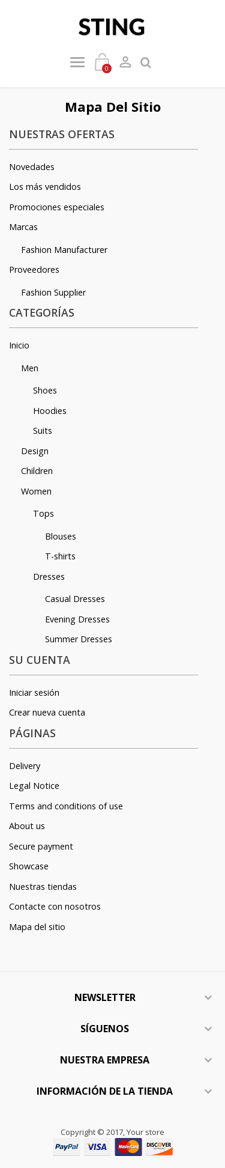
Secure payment (41, 846)
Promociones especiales (56, 207)
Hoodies (50, 410)
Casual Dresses (75, 598)
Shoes (45, 390)
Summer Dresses (78, 639)
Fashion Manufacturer (64, 249)
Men (29, 368)
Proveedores (34, 269)
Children (37, 470)
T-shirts (60, 556)
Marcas (23, 227)
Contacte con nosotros (55, 906)
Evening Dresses (77, 619)
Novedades (32, 166)
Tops (43, 513)
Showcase (29, 866)
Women (36, 491)
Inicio (19, 345)
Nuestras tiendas (43, 886)
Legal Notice (34, 785)
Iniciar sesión (34, 692)
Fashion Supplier (53, 292)
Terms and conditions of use (66, 806)
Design (35, 451)
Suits (42, 430)
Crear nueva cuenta (47, 712)
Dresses (49, 576)
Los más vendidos (45, 186)
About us (27, 826)
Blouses (60, 536)
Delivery (24, 765)
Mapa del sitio (37, 926)
